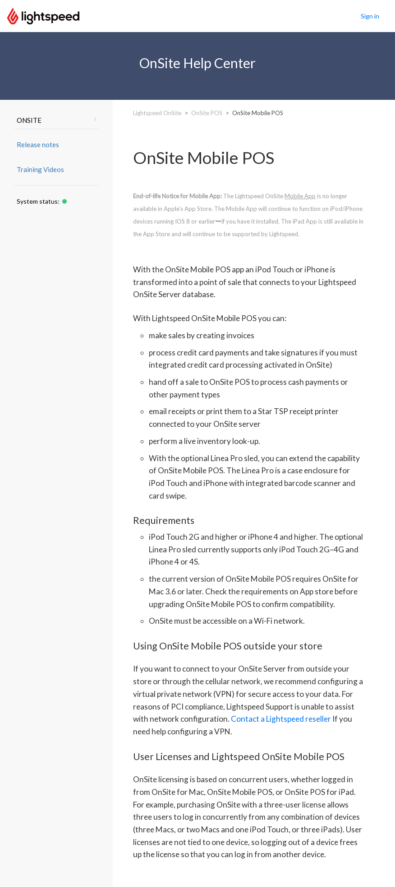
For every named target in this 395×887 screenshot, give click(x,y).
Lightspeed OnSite (157, 113)
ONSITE (56, 120)
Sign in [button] (370, 16)
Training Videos (40, 169)
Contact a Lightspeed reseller (281, 719)
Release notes (38, 144)
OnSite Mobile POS (257, 113)
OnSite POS (206, 113)
